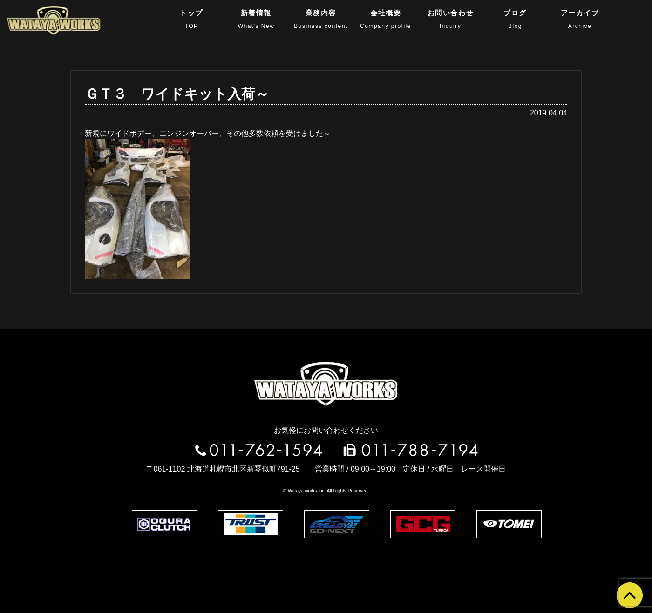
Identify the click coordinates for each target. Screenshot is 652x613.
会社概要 (385, 19)
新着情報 (256, 19)
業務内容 (320, 19)
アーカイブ (580, 19)
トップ (191, 19)
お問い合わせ (451, 19)
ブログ (515, 19)
